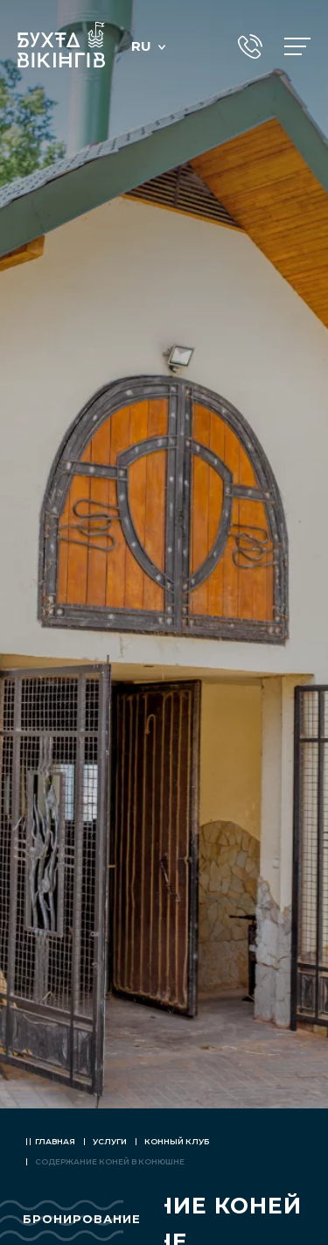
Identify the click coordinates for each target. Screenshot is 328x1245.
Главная (55, 1141)
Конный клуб (176, 1141)
